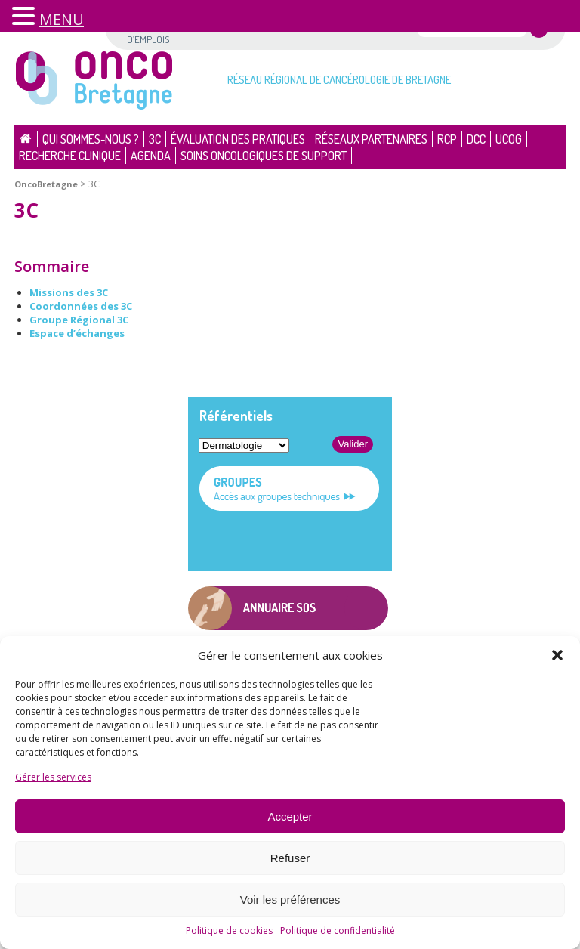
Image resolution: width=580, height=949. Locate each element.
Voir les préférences (290, 899)
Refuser (290, 858)
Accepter (289, 816)
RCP (447, 139)
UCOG (508, 139)
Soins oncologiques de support (263, 155)
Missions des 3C (68, 292)
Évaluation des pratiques (238, 139)
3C (155, 139)
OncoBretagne (46, 184)
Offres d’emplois (148, 32)
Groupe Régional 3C (78, 319)
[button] (557, 655)
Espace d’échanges (77, 333)
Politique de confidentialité (337, 930)
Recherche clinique (70, 155)
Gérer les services (53, 777)
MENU (61, 19)
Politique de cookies (229, 930)
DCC (476, 139)
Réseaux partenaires (371, 139)
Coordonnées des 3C (80, 306)
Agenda (151, 155)
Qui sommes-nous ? (90, 139)
